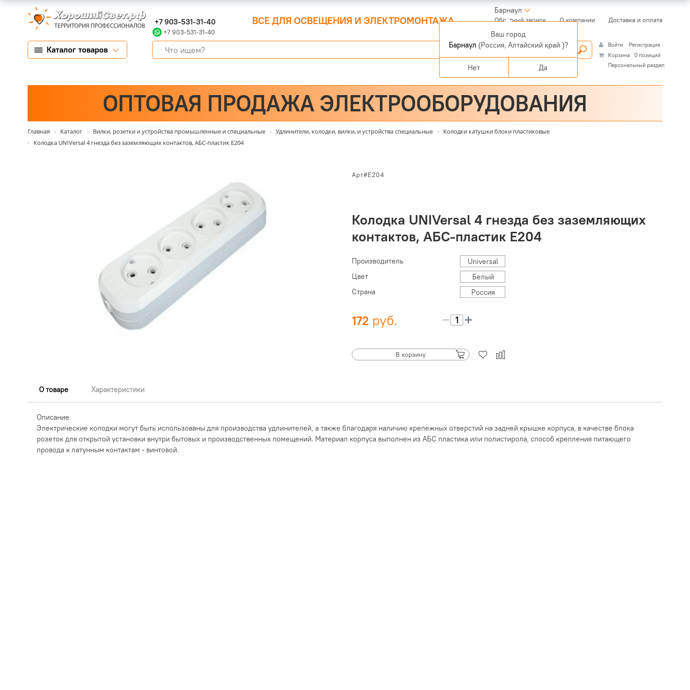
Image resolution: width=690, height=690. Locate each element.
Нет (474, 67)
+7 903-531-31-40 (184, 22)
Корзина (619, 55)
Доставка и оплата (635, 20)
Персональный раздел (636, 65)
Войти (616, 44)
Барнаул (508, 9)
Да (543, 67)
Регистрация (644, 44)
